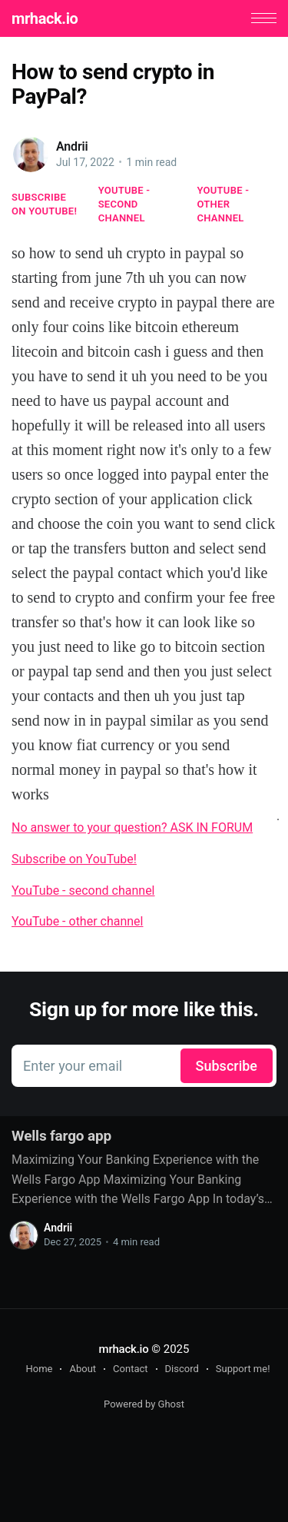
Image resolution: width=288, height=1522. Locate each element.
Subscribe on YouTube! (44, 204)
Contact (130, 1368)
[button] (263, 18)
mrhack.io (45, 18)
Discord (182, 1368)
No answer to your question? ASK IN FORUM (132, 827)
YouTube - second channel (124, 204)
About (82, 1368)
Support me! (243, 1368)
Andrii (72, 146)
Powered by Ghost (144, 1404)
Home (38, 1368)
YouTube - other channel (223, 204)
